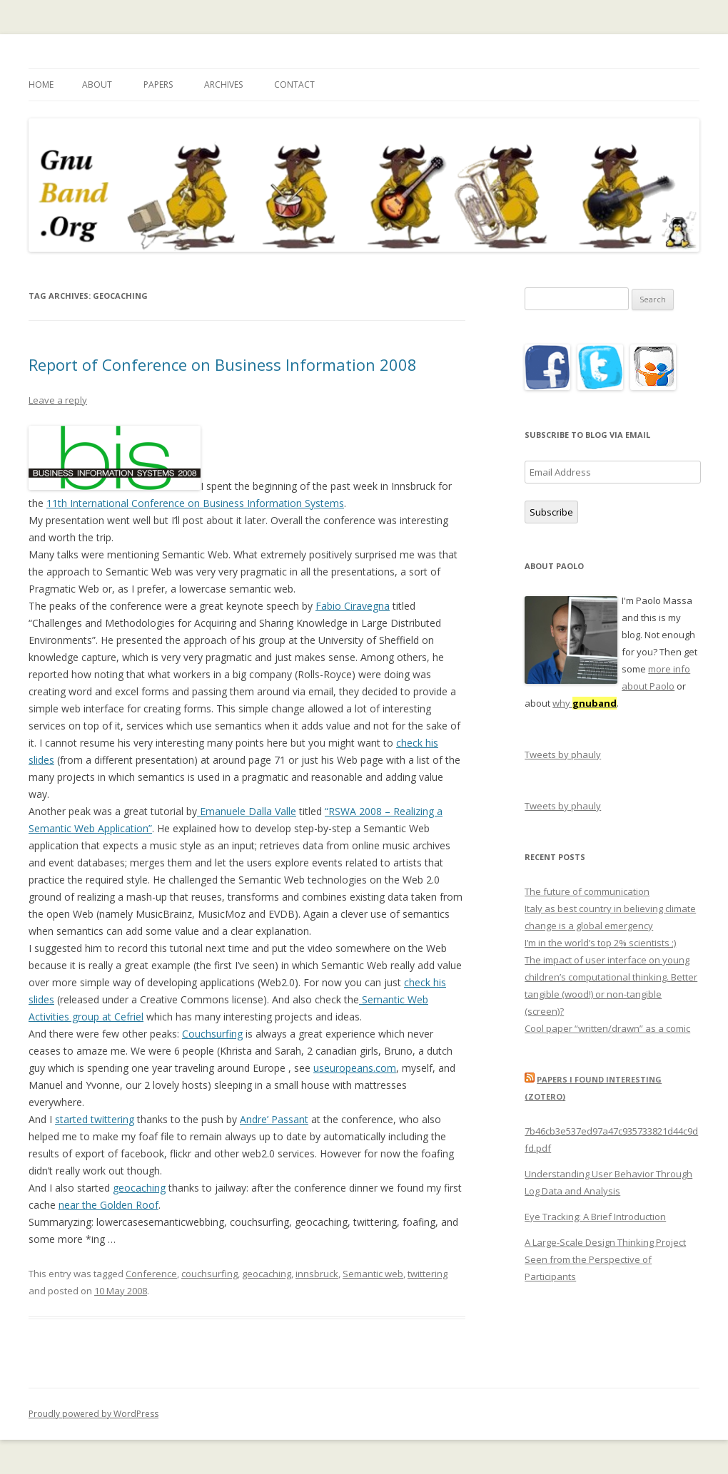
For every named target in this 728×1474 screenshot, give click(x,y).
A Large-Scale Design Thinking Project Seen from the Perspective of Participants (605, 1259)
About (97, 84)
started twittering (94, 1119)
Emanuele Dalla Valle (246, 811)
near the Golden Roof (108, 1205)
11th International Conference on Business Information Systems (195, 503)
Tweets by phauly (563, 754)
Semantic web (373, 1273)
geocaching (139, 1187)
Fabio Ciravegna (352, 606)
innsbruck (316, 1273)
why (584, 703)
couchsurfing (209, 1273)
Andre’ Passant (274, 1119)
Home (41, 84)
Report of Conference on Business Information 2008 (223, 364)
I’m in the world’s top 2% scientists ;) (600, 942)
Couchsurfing (212, 1033)
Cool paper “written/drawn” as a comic (607, 1028)
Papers (158, 84)
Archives (223, 84)
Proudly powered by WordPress (93, 1414)
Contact (294, 84)
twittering (428, 1273)
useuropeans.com (354, 1068)
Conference (151, 1273)
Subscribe (551, 512)
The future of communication (587, 891)
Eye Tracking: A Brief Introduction (595, 1216)
